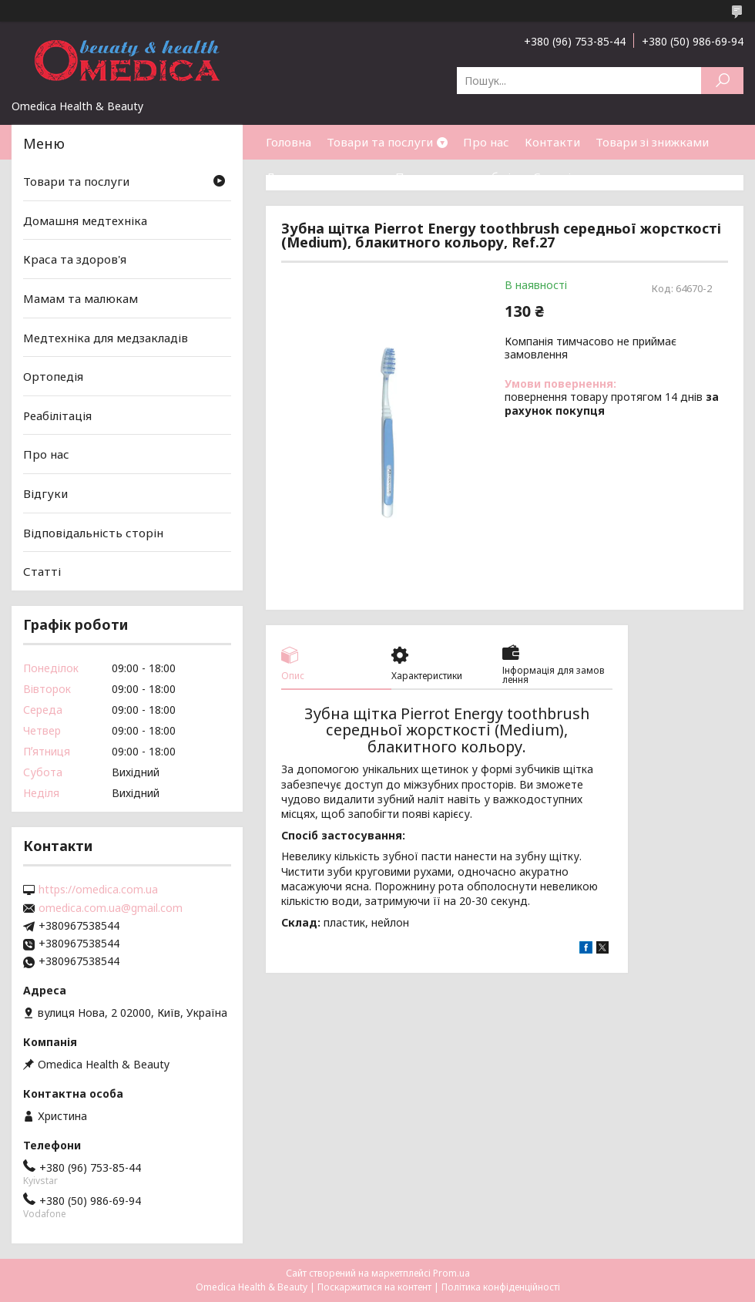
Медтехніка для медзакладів (105, 337)
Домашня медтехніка (85, 220)
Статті (552, 176)
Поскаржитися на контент (374, 1287)
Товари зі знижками (652, 142)
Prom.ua (451, 1273)
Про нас (486, 142)
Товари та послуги (380, 142)
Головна (288, 142)
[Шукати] (722, 80)
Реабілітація (57, 415)
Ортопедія (53, 376)
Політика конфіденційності (500, 1287)
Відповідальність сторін (93, 532)
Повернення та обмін (456, 176)
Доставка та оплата (323, 176)
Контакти (552, 142)
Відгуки (45, 493)
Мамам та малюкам (80, 298)
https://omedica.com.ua (98, 890)
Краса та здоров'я (74, 259)
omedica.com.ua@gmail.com (111, 908)
